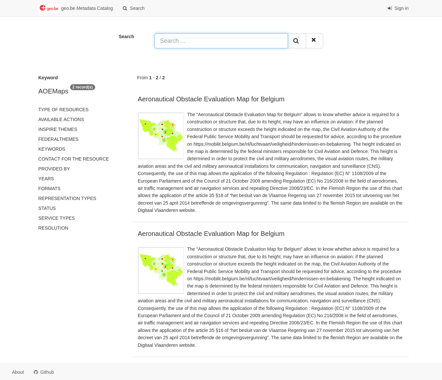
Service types (57, 218)
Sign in (398, 8)
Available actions (61, 119)
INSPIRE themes (58, 129)
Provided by (54, 168)
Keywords (52, 149)
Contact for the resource (74, 159)
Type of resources (64, 109)
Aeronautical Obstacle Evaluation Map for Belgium (211, 99)
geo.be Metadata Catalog (76, 8)
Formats (50, 188)
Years (46, 178)
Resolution (53, 228)
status (47, 208)
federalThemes (59, 139)
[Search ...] (221, 40)
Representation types (67, 198)
